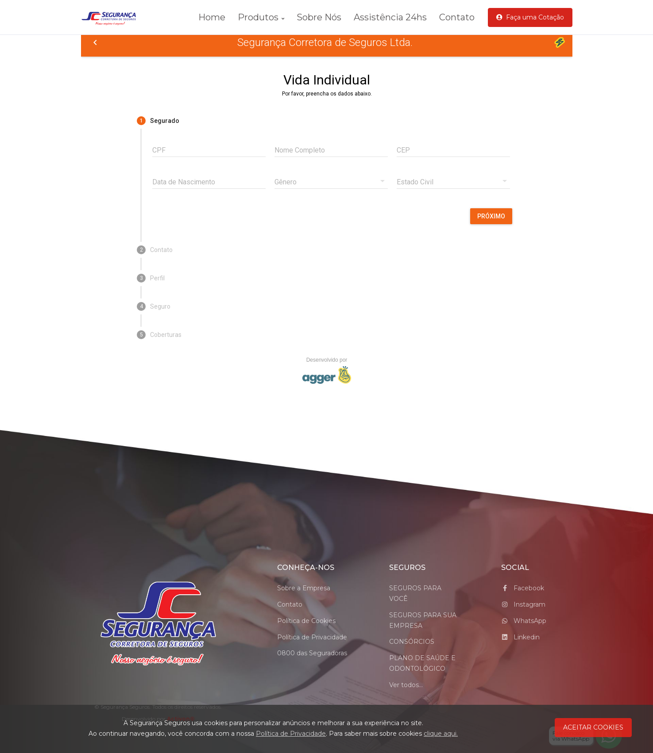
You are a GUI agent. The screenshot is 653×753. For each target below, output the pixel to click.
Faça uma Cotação (530, 17)
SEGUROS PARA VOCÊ (415, 593)
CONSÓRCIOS (411, 642)
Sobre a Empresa (303, 588)
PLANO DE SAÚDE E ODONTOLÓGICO (422, 663)
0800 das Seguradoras (312, 653)
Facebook (522, 588)
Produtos (261, 17)
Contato (457, 17)
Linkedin (520, 637)
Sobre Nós (319, 17)
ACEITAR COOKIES (593, 727)
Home (211, 17)
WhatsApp (523, 621)
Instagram (523, 604)
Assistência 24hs (390, 17)
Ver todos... (406, 685)
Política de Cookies (306, 621)
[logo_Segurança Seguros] (114, 17)
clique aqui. (441, 734)
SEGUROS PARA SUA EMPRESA (422, 620)
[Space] (158, 624)
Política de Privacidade (312, 637)
